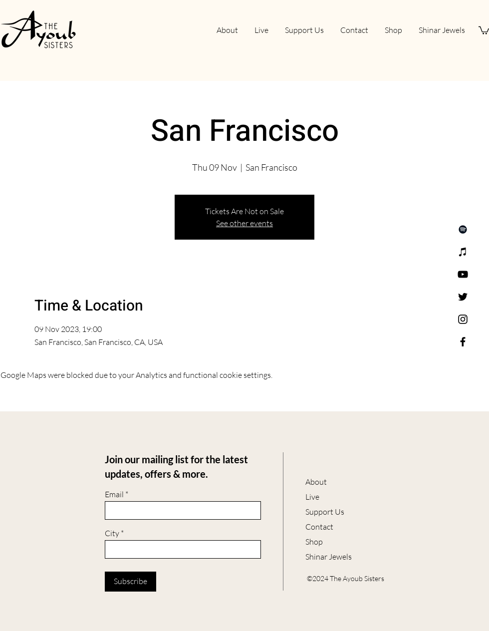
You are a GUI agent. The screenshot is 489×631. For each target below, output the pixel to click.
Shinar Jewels (328, 557)
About (316, 482)
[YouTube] (463, 274)
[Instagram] (463, 319)
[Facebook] (463, 341)
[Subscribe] (130, 582)
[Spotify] (463, 229)
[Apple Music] (463, 252)
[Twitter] (463, 297)
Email (114, 494)
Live (312, 497)
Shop (314, 542)
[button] (484, 29)
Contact (319, 527)
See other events (244, 223)
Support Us (324, 512)
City (112, 533)
